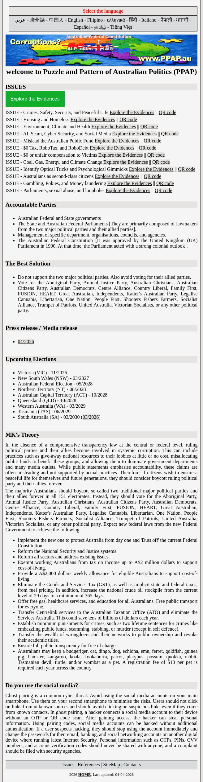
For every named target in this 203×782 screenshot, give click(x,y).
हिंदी (133, 20)
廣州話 (37, 20)
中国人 (56, 20)
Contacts (132, 764)
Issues (68, 764)
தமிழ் (100, 27)
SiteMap (111, 764)
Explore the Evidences (35, 98)
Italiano (149, 20)
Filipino (95, 20)
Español (82, 27)
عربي (20, 20)
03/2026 (91, 417)
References (89, 764)
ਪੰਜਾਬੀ (182, 20)
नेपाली (166, 20)
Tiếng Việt (121, 27)
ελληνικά (116, 20)
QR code (167, 112)
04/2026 (26, 341)
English (75, 20)
